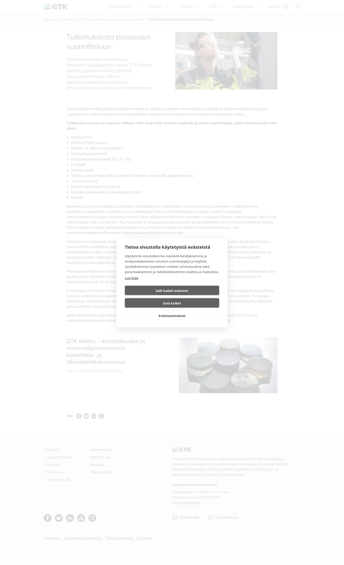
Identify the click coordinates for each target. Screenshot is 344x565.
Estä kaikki (196, 297)
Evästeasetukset (172, 309)
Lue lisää (131, 284)
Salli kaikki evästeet (147, 297)
